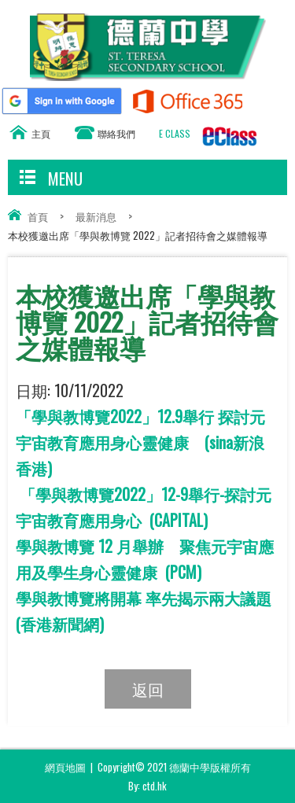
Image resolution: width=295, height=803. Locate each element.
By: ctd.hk (147, 786)
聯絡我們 (116, 133)
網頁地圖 (65, 767)
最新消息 (96, 216)
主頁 (40, 133)
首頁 (38, 216)
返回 (148, 689)
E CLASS (174, 133)
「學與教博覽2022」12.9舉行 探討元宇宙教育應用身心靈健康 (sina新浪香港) (140, 442)
